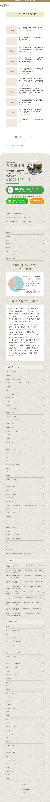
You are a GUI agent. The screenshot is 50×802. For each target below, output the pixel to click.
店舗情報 (8, 236)
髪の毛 (7, 774)
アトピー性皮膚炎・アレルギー (13, 394)
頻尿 (7, 542)
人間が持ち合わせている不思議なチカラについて (18, 217)
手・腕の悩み (9, 704)
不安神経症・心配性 (11, 416)
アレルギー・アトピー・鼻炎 (13, 641)
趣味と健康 (9, 749)
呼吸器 (7, 671)
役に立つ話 (9, 700)
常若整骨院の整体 (10, 697)
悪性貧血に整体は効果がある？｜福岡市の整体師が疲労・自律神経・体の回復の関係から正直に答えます (24, 592)
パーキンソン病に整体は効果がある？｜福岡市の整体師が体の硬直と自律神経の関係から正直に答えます (24, 598)
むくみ (7, 490)
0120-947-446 (26, 789)
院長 (7, 756)
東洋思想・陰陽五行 (11, 708)
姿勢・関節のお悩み (11, 494)
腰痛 (7, 520)
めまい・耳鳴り (10, 423)
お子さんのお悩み (10, 460)
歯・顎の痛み (9, 442)
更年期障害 (9, 375)
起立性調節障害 (10, 412)
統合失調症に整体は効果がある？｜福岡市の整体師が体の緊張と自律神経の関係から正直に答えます (24, 582)
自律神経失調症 (10, 397)
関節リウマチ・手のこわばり (13, 453)
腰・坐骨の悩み (10, 734)
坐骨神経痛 (9, 516)
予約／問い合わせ (10, 258)
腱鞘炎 (7, 468)
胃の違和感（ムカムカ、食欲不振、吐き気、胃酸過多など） (21, 382)
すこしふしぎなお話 (11, 637)
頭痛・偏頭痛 (9, 501)
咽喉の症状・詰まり (11, 674)
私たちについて (10, 232)
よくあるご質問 (10, 254)
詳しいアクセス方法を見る (12, 183)
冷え (7, 483)
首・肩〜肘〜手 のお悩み (12, 464)
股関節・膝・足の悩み (11, 479)
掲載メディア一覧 (10, 251)
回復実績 (8, 247)
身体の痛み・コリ (10, 752)
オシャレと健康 (10, 645)
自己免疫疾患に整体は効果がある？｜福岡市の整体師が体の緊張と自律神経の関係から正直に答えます (24, 571)
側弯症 (7, 531)
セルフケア (9, 648)
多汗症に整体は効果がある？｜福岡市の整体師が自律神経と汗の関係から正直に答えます (24, 565)
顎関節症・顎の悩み (11, 486)
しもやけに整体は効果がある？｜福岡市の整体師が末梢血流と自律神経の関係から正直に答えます (24, 609)
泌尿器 (7, 711)
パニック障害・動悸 (11, 408)
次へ (33, 137)
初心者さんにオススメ (11, 667)
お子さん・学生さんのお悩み (13, 630)
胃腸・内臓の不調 (10, 726)
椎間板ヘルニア (10, 471)
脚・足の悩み (9, 730)
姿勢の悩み (9, 682)
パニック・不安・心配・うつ (13, 652)
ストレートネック (10, 512)
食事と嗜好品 (9, 771)
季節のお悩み (9, 686)
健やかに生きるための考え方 (13, 663)
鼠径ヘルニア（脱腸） (11, 371)
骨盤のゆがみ (9, 475)
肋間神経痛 (9, 509)
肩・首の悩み (9, 723)
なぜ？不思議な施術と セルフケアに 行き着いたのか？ (19, 221)
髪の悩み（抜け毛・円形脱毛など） (15, 538)
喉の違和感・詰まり (11, 449)
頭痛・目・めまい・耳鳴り (12, 760)
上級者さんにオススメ (11, 656)
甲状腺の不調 (9, 427)
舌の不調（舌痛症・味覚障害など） (15, 534)
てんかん (8, 523)
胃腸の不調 (9, 405)
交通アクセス (9, 240)
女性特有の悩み (10, 497)
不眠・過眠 (9, 660)
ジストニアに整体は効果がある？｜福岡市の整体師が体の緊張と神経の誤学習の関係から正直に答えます (24, 587)
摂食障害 (8, 434)
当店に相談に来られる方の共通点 (14, 213)
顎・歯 (7, 767)
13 (29, 137)
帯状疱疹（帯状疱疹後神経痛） (13, 379)
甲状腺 (7, 715)
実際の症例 (9, 689)
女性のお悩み (9, 678)
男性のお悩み (9, 719)
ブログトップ (25, 784)
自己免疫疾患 (9, 737)
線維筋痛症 (9, 438)
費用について (9, 243)
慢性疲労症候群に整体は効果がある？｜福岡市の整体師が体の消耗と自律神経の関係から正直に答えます (24, 614)
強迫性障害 (9, 386)
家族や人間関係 (10, 693)
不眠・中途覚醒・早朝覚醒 (12, 420)
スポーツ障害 (9, 549)
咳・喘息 (8, 546)
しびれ (7, 445)
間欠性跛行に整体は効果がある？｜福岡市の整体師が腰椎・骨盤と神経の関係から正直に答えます (24, 603)
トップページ (9, 210)
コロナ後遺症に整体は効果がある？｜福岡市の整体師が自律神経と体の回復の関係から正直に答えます (24, 576)
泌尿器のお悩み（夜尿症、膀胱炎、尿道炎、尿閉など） (19, 553)
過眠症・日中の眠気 (11, 527)
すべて (7, 626)
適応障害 (8, 390)
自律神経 (8, 741)
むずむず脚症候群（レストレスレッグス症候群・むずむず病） (21, 505)
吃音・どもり (9, 457)
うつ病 (7, 401)
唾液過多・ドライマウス (12, 431)
